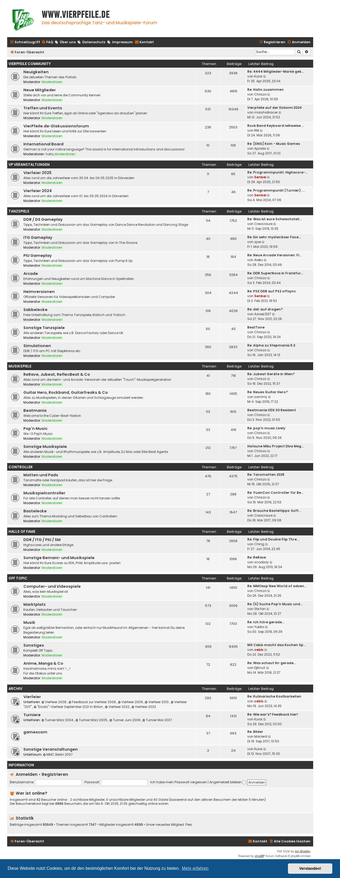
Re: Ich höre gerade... (265, 622)
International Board (43, 144)
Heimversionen (39, 291)
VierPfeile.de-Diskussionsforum (56, 126)
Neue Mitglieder (39, 90)
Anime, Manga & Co (43, 663)
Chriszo (260, 94)
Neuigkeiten (36, 72)
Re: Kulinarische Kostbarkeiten (274, 696)
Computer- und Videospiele (52, 586)
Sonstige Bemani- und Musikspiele (59, 557)
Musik (29, 622)
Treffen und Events (42, 108)
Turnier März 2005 (91, 720)
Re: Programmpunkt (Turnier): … (276, 190)
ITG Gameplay (37, 237)
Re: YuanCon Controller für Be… (275, 492)
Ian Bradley (303, 851)
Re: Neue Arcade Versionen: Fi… (274, 255)
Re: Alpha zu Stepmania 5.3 (271, 345)
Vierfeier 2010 (157, 702)
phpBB (259, 856)
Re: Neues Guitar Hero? (267, 392)
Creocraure (263, 224)
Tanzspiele (18, 211)
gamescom (35, 732)
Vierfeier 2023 (143, 706)
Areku (258, 260)
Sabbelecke (35, 309)
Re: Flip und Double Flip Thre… (273, 539)
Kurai (258, 76)
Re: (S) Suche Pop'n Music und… (275, 604)
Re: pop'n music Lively (266, 428)
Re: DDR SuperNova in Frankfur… (275, 273)
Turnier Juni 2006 (125, 720)
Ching (259, 544)
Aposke (260, 148)
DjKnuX (259, 667)
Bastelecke (35, 511)
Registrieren (55, 774)
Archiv (15, 688)
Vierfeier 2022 (117, 706)
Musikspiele (19, 366)
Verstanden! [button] (310, 868)
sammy (260, 397)
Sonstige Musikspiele (45, 446)
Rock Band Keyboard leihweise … (275, 125)
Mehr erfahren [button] (195, 868)
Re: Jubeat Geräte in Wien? (271, 374)
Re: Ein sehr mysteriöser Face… (274, 237)
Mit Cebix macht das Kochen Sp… (276, 645)
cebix (259, 649)
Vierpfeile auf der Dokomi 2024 (274, 107)
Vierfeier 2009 (131, 702)
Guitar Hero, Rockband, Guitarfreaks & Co (65, 392)
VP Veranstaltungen (29, 164)
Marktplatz (34, 604)
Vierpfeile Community (29, 63)
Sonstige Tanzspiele (44, 327)
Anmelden (26, 774)
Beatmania (34, 410)
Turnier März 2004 (57, 720)
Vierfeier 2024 (37, 190)
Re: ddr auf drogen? (265, 309)
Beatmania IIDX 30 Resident (271, 410)
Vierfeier (32, 696)
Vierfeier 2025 (37, 172)
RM (256, 130)
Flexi (188, 825)
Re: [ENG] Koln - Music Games (273, 143)
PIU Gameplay (37, 255)
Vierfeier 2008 (54, 702)
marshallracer (266, 112)
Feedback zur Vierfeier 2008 (93, 702)
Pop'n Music (35, 428)
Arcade (30, 273)
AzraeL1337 (262, 314)
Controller (20, 467)
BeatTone (256, 327)
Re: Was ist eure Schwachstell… (274, 219)
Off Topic (17, 578)
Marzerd (260, 736)
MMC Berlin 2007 (58, 754)
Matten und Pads (40, 475)
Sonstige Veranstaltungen (50, 749)
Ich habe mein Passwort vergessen (178, 782)
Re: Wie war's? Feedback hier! (272, 714)
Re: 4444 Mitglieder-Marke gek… (275, 71)
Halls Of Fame (21, 531)
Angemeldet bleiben (227, 782)
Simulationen (37, 345)
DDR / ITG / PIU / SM (42, 539)
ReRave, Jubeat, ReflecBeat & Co (56, 374)
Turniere (32, 714)
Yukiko (259, 627)
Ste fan (260, 609)
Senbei (260, 177)
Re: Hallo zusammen (265, 89)
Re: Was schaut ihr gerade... (271, 663)
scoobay (261, 562)
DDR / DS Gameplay (43, 219)
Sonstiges (33, 645)
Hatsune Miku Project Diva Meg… (275, 446)
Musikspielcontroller (44, 493)
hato (49, 154)
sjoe (257, 242)
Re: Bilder (255, 731)
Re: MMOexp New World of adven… (277, 586)
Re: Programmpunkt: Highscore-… (277, 172)
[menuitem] (47, 42)
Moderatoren (52, 82)
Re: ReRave (256, 557)
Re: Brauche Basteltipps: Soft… (274, 510)
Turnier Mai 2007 (157, 720)
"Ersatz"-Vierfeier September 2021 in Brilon (69, 706)
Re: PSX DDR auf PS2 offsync (271, 291)
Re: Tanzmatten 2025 (265, 474)
